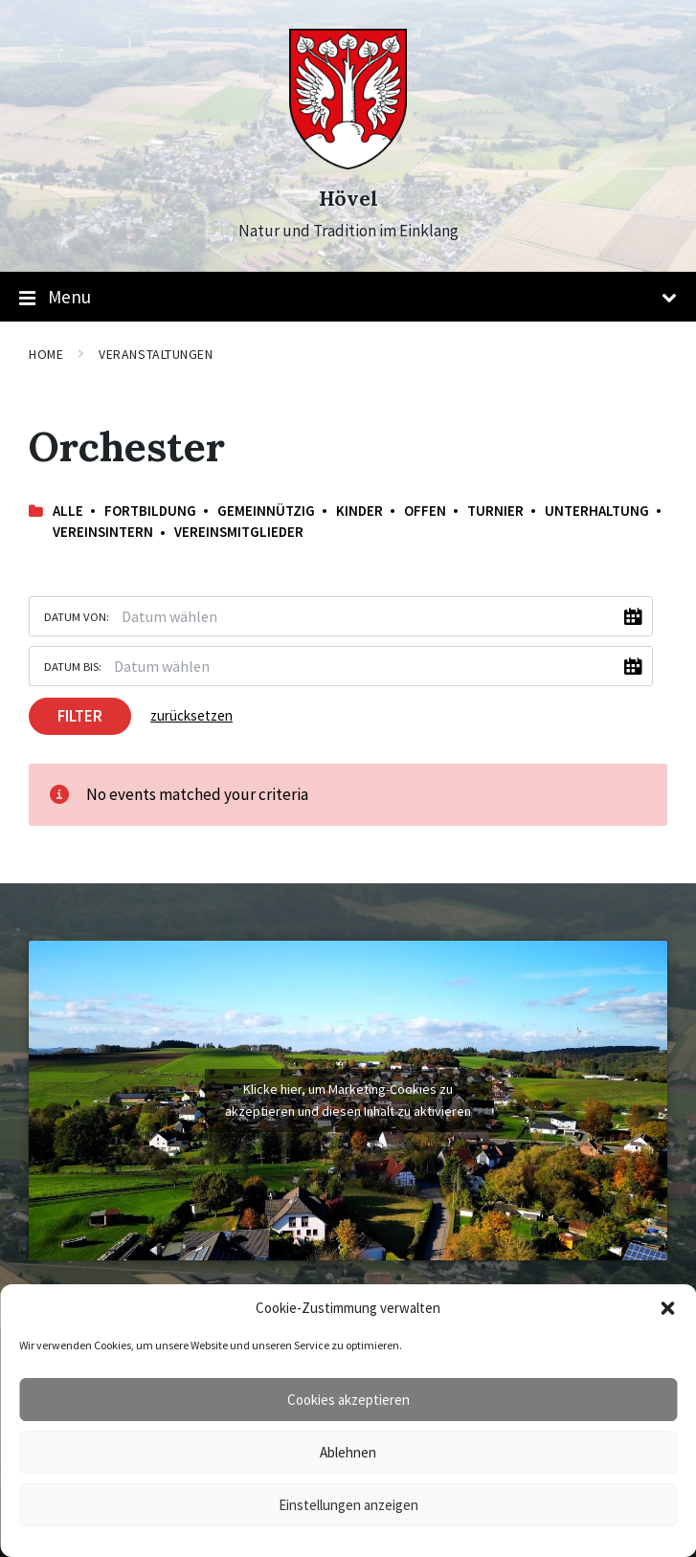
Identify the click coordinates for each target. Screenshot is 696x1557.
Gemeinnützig (266, 510)
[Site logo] (348, 163)
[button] (667, 1308)
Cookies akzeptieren (348, 1399)
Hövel (348, 198)
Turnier (495, 510)
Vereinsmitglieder (238, 532)
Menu (348, 297)
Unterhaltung (597, 510)
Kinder (359, 510)
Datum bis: (72, 666)
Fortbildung (150, 510)
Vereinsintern (103, 532)
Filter (79, 715)
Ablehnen (348, 1452)
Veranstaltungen (156, 354)
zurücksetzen (191, 715)
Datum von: (76, 616)
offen (425, 510)
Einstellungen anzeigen (348, 1505)
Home (46, 354)
